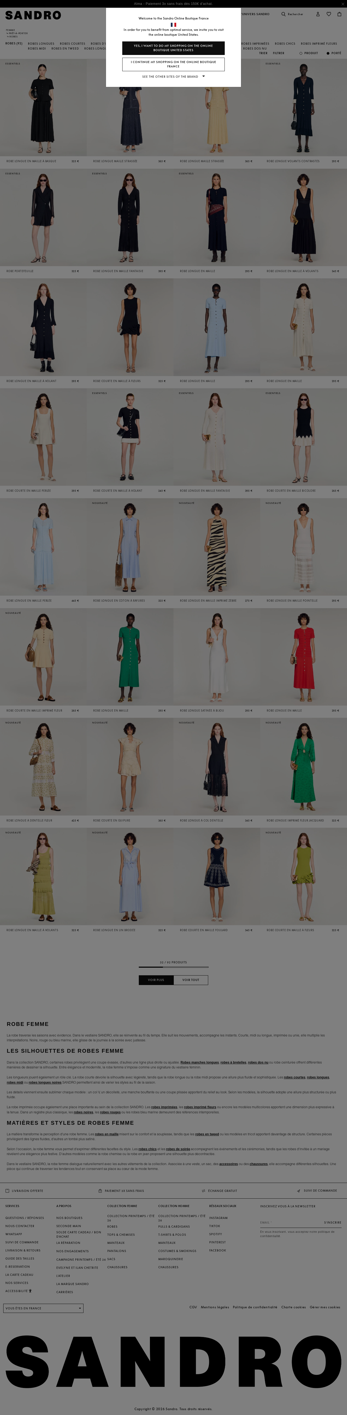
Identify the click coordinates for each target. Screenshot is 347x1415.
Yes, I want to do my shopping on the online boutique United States (173, 48)
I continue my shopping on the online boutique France (173, 64)
